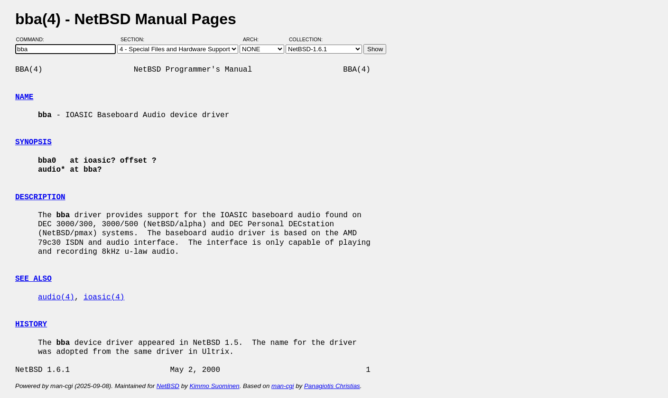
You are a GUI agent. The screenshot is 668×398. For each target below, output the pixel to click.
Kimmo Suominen (214, 385)
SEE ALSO (33, 279)
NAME (24, 97)
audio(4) (56, 297)
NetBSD (168, 385)
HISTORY (31, 324)
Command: (33, 39)
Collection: (306, 39)
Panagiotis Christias (332, 385)
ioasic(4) (104, 297)
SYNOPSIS (33, 142)
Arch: (255, 39)
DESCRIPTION (40, 197)
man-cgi (282, 385)
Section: (134, 39)
